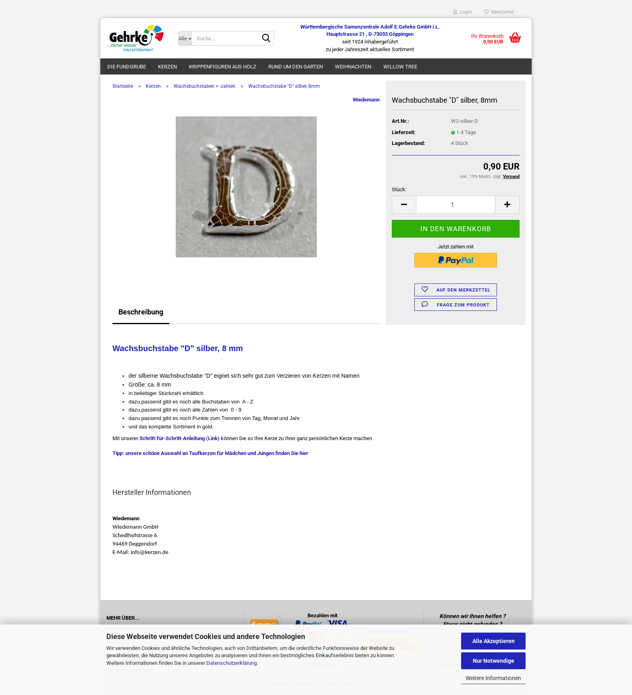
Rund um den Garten (295, 67)
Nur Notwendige (493, 661)
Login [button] (462, 12)
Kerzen (167, 67)
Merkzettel (499, 12)
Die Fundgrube (126, 67)
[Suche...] (184, 38)
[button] (404, 205)
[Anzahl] (455, 205)
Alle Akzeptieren (493, 641)
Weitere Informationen (493, 678)
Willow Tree (400, 67)
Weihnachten (353, 67)
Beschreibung (140, 312)
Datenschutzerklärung (231, 663)
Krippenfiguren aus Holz (222, 67)
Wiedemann (366, 100)
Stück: (399, 189)
